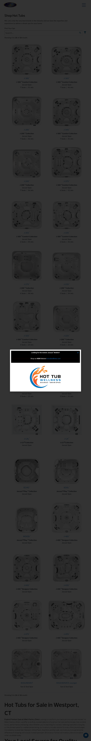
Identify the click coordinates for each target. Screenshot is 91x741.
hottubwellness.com (53, 358)
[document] (45, 370)
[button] (78, 352)
